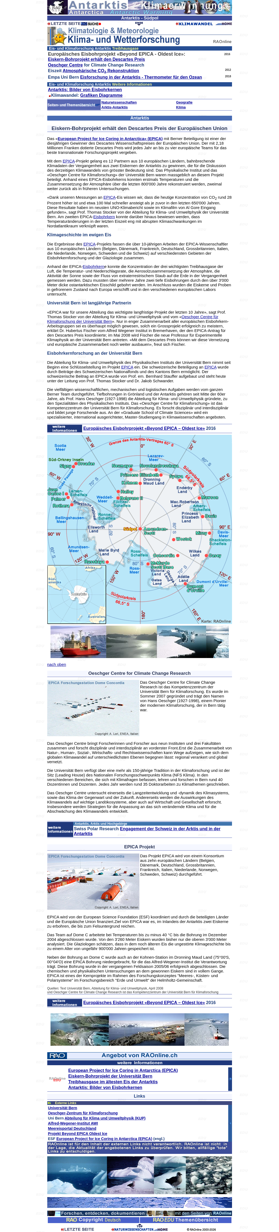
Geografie (184, 102)
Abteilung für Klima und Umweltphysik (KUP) (105, 1118)
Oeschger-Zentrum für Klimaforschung (83, 1113)
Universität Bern (62, 1108)
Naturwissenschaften (119, 102)
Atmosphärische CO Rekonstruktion (101, 70)
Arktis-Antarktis (115, 107)
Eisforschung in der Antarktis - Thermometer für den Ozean (141, 77)
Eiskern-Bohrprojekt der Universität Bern (110, 1076)
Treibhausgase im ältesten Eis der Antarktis (113, 1082)
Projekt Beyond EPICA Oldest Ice (77, 1133)
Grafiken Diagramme (101, 95)
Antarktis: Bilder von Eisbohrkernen (85, 89)
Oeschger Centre (65, 65)
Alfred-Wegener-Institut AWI (73, 1123)
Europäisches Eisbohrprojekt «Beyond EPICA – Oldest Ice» (144, 428)
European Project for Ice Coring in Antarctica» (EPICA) (110, 138)
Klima (181, 107)
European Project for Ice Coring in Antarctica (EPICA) (123, 1070)
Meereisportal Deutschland (72, 1128)
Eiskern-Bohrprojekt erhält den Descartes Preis (96, 59)
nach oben (56, 664)
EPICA (69, 161)
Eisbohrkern (104, 216)
